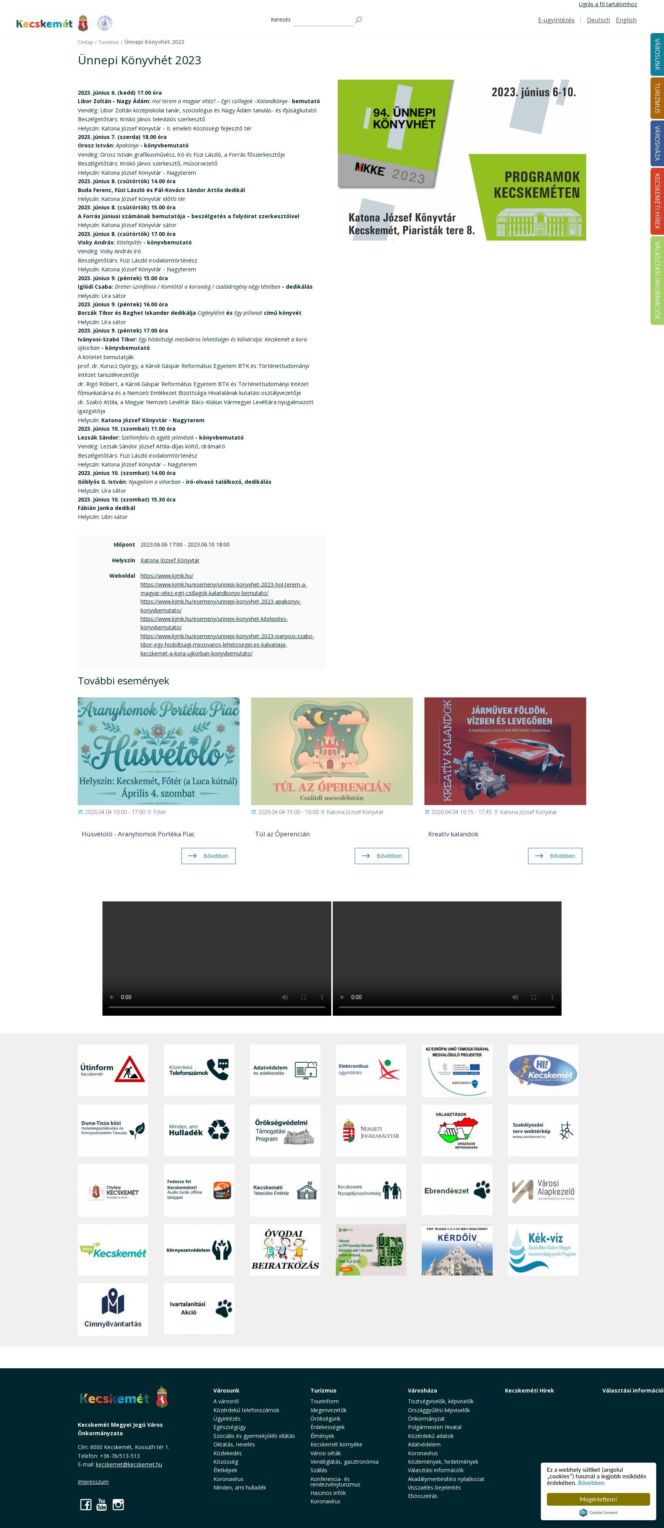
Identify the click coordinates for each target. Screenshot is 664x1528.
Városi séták (325, 1453)
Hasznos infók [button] (328, 1492)
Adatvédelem (424, 1444)
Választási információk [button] (436, 1470)
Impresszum (93, 1481)
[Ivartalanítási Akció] (199, 1309)
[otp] (371, 1250)
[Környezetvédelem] (199, 1250)
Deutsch (598, 20)
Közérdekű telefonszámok (246, 1410)
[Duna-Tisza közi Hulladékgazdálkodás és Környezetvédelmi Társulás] (113, 1131)
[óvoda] (285, 1250)
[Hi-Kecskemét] (543, 1071)
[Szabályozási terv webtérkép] (543, 1131)
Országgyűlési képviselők (439, 1410)
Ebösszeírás (423, 1496)
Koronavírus (228, 1479)
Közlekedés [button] (227, 1453)
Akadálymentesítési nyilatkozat (446, 1479)
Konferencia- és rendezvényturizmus (335, 1481)
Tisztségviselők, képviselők (441, 1401)
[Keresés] (324, 20)
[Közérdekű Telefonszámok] (199, 1071)
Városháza (422, 1390)
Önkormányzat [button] (426, 1418)
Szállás (318, 1470)
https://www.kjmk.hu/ (167, 575)
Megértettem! (598, 1499)
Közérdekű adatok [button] (431, 1435)
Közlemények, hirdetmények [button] (443, 1461)
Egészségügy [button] (229, 1427)
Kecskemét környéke (336, 1444)
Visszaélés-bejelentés (434, 1487)
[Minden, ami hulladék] (199, 1131)
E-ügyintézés (556, 20)
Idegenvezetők (328, 1410)
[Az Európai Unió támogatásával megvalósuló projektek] (457, 1071)
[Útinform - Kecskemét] (113, 1071)
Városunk (226, 1390)
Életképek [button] (225, 1470)
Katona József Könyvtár (170, 560)
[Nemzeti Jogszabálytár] (371, 1131)
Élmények (322, 1435)
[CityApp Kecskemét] (113, 1190)
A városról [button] (226, 1401)
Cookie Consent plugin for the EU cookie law (598, 1512)
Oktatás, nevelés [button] (234, 1444)
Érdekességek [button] (327, 1427)
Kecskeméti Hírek (529, 1390)
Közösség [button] (225, 1461)
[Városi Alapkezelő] (543, 1190)
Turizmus (323, 1390)
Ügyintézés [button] (227, 1418)
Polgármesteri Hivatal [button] (434, 1427)
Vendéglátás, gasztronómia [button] (344, 1461)
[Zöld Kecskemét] (113, 1250)
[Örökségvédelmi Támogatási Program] (285, 1131)
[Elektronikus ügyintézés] (371, 1071)
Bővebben (591, 1483)
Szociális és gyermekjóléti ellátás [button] (254, 1435)
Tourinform (324, 1401)
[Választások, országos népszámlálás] (457, 1131)
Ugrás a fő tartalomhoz (608, 4)
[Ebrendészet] (457, 1190)
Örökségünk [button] (325, 1418)
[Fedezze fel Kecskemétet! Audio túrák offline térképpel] (199, 1190)
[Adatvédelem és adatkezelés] (285, 1071)
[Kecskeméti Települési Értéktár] (285, 1190)
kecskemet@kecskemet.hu (129, 1464)
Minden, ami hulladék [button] (239, 1487)
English (626, 20)
